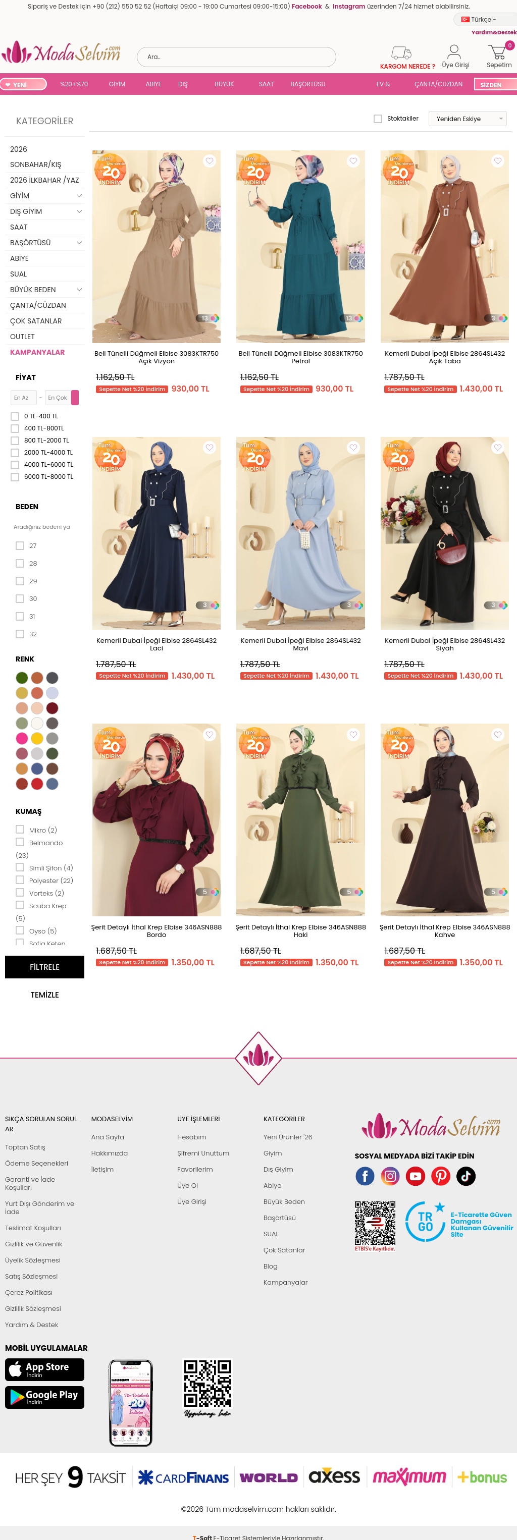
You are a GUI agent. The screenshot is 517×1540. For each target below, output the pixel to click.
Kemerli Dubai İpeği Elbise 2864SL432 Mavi (301, 644)
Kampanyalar (286, 1282)
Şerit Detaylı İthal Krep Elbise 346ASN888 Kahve (445, 931)
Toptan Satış (25, 1147)
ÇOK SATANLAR (36, 321)
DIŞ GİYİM (186, 85)
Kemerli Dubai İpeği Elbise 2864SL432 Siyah (445, 644)
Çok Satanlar (284, 1250)
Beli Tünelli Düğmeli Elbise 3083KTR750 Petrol (300, 357)
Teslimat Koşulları (33, 1228)
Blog (271, 1266)
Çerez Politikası (29, 1292)
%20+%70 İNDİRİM (74, 85)
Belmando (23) (39, 848)
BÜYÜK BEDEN (224, 85)
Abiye (272, 1185)
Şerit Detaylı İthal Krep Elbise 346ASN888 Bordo (156, 931)
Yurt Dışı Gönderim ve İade (39, 1208)
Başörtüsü (280, 1218)
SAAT (266, 84)
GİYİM (117, 84)
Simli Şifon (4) (44, 867)
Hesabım (191, 1137)
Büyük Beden (284, 1201)
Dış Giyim (278, 1169)
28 (26, 564)
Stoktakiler (396, 118)
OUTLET (22, 337)
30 (26, 599)
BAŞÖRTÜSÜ (308, 84)
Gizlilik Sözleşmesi (33, 1308)
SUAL (353, 85)
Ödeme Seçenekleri (36, 1163)
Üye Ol (187, 1185)
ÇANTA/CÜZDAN (438, 84)
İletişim (102, 1169)
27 (26, 546)
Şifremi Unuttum (203, 1153)
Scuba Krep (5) (41, 911)
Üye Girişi (191, 1201)
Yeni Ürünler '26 (288, 1137)
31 (25, 617)
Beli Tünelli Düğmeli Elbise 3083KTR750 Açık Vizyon (156, 357)
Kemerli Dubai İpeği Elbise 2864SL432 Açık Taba (445, 357)
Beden (27, 507)
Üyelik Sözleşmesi (33, 1260)
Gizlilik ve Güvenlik (33, 1244)
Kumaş (28, 811)
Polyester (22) (44, 880)
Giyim (273, 1153)
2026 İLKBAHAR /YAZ (44, 180)
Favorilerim (195, 1169)
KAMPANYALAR (37, 352)
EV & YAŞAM (387, 85)
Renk (25, 659)
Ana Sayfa (107, 1137)
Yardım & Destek (31, 1325)
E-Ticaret (227, 1504)
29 (26, 581)
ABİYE (153, 84)
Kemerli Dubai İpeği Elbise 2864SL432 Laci (156, 644)
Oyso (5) (36, 930)
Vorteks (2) (40, 892)
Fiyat (26, 377)
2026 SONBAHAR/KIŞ (35, 157)
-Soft (203, 1504)
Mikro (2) (36, 829)
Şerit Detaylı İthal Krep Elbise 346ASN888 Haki (300, 931)
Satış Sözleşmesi (31, 1276)
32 (26, 634)
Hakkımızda (109, 1153)
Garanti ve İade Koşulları (30, 1183)
